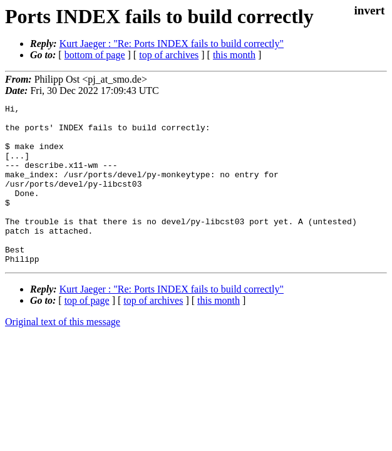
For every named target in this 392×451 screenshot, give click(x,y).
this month (234, 54)
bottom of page (94, 54)
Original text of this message (62, 353)
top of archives (169, 54)
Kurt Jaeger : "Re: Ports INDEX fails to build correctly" (171, 43)
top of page (87, 332)
